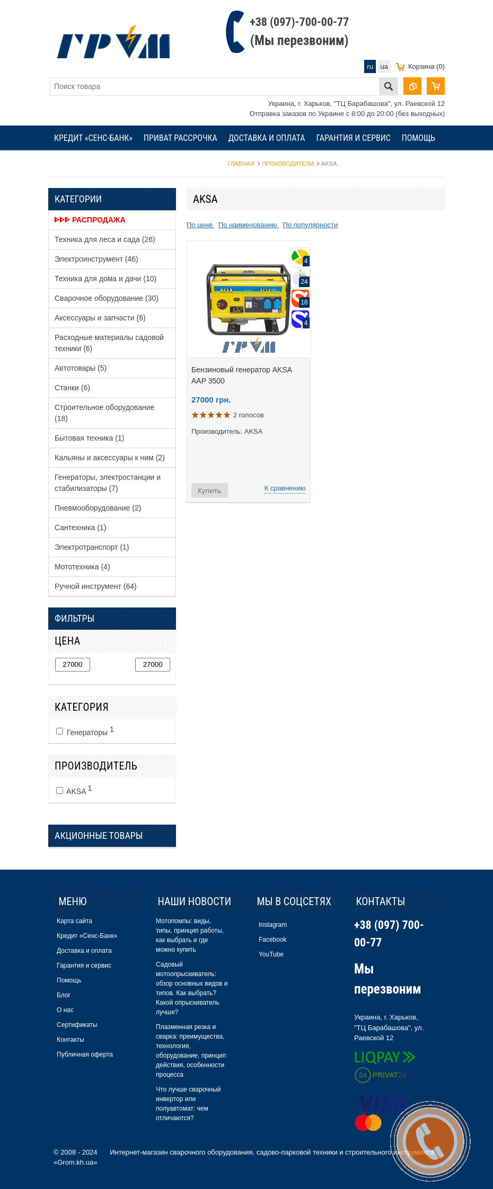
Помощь (418, 138)
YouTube (271, 954)
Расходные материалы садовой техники (109, 343)
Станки (72, 387)
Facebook (273, 939)
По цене (201, 225)
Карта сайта (74, 921)
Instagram (273, 924)
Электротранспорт (92, 547)
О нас (95, 163)
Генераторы (85, 731)
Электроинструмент (96, 259)
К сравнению (285, 488)
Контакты (202, 163)
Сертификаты (145, 163)
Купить (210, 490)
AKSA (74, 789)
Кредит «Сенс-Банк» (93, 138)
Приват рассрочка (180, 138)
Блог (63, 163)
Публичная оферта (85, 1054)
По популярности (310, 225)
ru (370, 66)
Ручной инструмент (96, 586)
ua (384, 66)
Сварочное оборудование (107, 298)
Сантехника (80, 527)
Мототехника (82, 566)
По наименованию (248, 225)
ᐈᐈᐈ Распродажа (90, 220)
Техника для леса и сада (105, 239)
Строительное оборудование (104, 413)
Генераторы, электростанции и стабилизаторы (108, 483)
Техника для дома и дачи (105, 278)
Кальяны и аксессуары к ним (110, 457)
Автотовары (81, 368)
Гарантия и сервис (353, 138)
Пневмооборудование (98, 508)
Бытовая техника (89, 438)
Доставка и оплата (266, 138)
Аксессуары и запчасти (100, 318)
